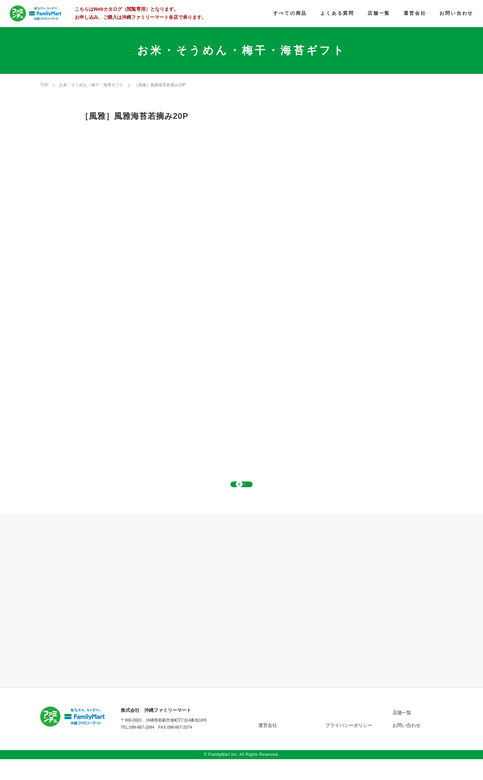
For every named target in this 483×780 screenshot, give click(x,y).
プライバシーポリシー (348, 746)
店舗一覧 (401, 733)
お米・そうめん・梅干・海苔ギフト (91, 85)
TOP (44, 85)
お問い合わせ (406, 746)
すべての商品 (272, 733)
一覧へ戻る (241, 495)
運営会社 (267, 746)
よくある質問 (339, 733)
